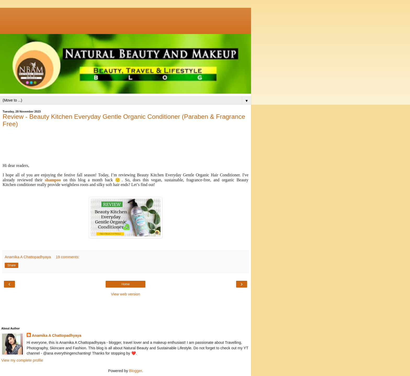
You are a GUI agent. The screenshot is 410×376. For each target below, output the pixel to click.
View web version (125, 294)
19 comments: (67, 257)
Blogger (135, 371)
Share (11, 265)
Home (125, 284)
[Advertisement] (125, 19)
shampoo (53, 180)
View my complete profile (22, 360)
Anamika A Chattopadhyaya (56, 335)
